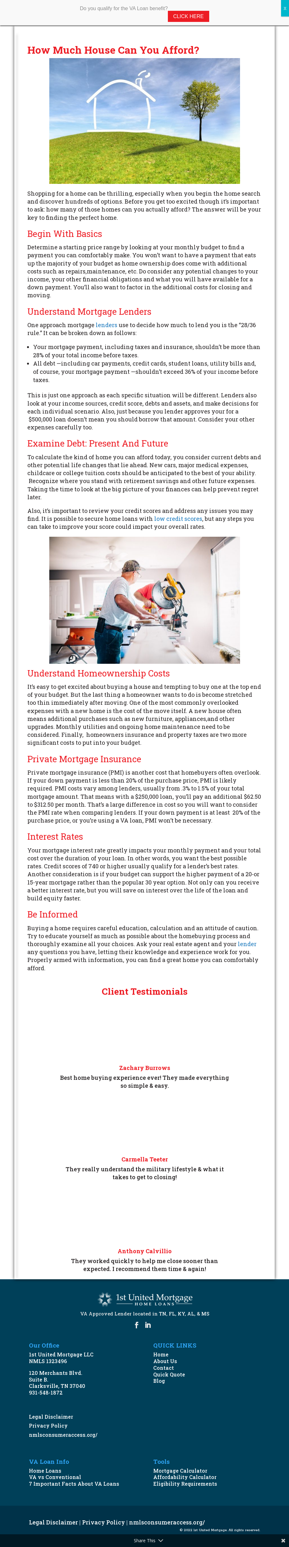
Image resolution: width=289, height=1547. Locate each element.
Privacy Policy (48, 1425)
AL (190, 1313)
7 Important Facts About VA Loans (74, 1483)
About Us (165, 1361)
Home (161, 1354)
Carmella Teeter (144, 1159)
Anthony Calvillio (145, 1251)
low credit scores (178, 518)
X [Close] (285, 8)
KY (181, 1313)
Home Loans (45, 1470)
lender (247, 944)
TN (162, 1313)
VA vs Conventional (55, 1477)
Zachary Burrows (144, 1068)
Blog (159, 1380)
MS (205, 1313)
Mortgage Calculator (180, 1470)
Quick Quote (169, 1374)
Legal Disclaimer (51, 1416)
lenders (106, 325)
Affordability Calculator (185, 1477)
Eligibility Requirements (185, 1483)
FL (172, 1313)
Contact (163, 1367)
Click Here (188, 16)
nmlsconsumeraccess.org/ (63, 1434)
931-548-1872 (46, 1392)
